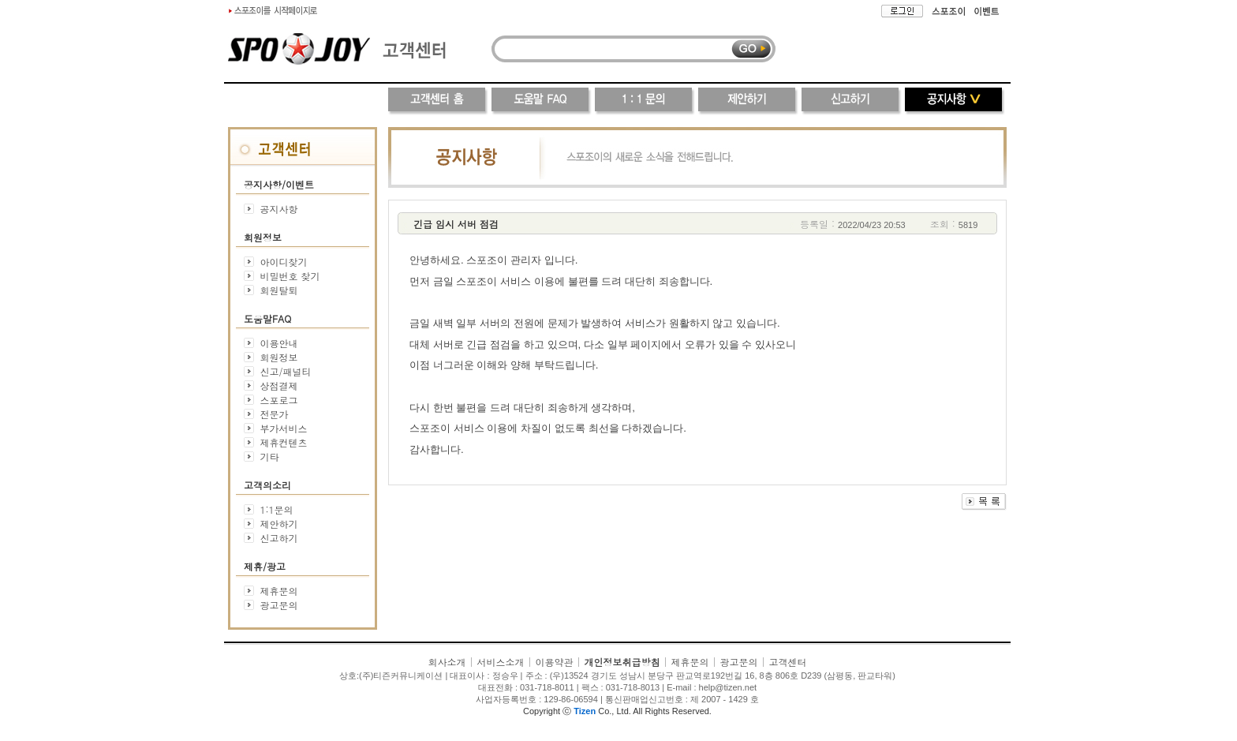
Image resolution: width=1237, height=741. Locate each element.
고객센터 (788, 661)
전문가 (274, 414)
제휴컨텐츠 (283, 442)
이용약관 (554, 661)
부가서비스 (283, 428)
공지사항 (279, 208)
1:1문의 (276, 509)
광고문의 (279, 605)
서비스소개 (500, 661)
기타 (269, 456)
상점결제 (278, 385)
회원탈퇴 (279, 290)
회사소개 (446, 661)
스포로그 (278, 399)
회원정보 (278, 357)
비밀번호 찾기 (290, 276)
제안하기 (278, 523)
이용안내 (278, 343)
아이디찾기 (284, 261)
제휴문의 (279, 590)
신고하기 (278, 538)
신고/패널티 (285, 371)
